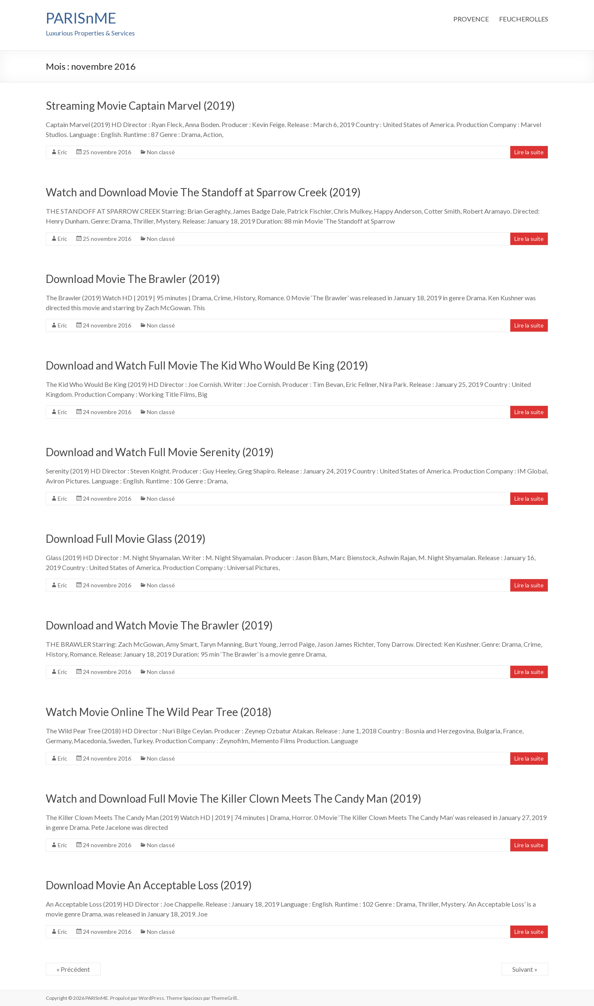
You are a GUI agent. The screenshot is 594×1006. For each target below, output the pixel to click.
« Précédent (73, 969)
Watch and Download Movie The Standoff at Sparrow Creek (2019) (203, 192)
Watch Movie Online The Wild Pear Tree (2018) (158, 712)
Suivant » (524, 969)
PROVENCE (471, 19)
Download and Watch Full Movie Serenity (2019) (159, 452)
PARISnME (81, 18)
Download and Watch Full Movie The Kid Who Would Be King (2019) (207, 365)
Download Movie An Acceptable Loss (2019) (149, 885)
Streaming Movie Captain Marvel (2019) (140, 105)
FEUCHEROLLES (523, 19)
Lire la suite (529, 151)
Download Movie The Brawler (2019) (133, 278)
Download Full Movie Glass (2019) (125, 538)
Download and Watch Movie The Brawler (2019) (159, 625)
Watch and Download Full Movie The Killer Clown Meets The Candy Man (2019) (233, 798)
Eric (62, 151)
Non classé (161, 151)
